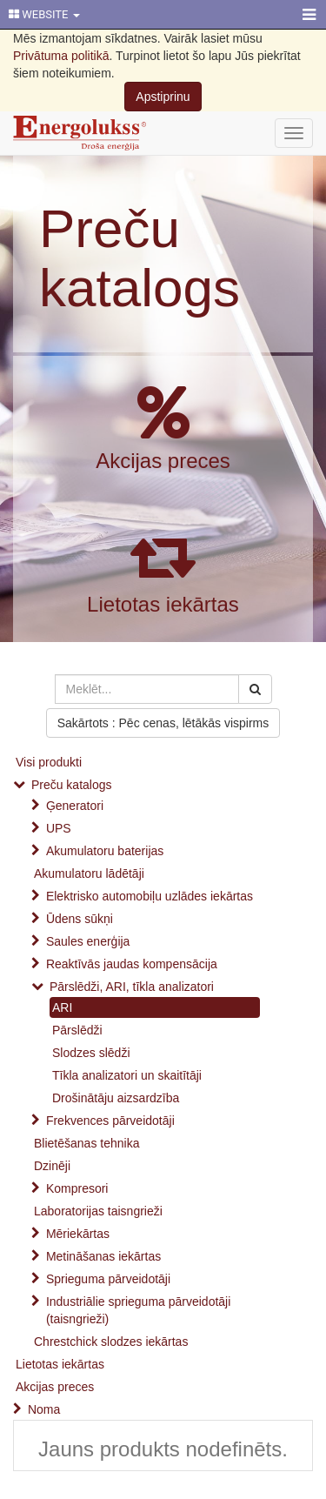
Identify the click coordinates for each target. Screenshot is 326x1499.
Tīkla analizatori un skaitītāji (127, 1075)
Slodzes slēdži (91, 1053)
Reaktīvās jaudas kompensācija (131, 964)
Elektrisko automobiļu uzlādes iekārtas (149, 896)
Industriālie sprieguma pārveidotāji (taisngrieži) (138, 1310)
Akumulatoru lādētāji (89, 873)
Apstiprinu (163, 97)
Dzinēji (52, 1166)
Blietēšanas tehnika (86, 1143)
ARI (62, 1007)
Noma (44, 1409)
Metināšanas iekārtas (103, 1256)
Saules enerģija (88, 941)
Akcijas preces (163, 460)
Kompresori (77, 1188)
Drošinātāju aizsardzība (115, 1098)
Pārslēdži (77, 1030)
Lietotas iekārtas (163, 604)
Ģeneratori (74, 806)
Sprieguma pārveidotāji (108, 1279)
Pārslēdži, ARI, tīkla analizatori (132, 987)
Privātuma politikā (61, 56)
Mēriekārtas (78, 1234)
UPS (58, 828)
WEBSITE (44, 14)
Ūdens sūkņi (79, 919)
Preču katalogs (139, 258)
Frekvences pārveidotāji (110, 1121)
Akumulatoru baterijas (104, 851)
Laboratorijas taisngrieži (98, 1211)
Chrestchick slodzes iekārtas (111, 1341)
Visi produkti (49, 762)
